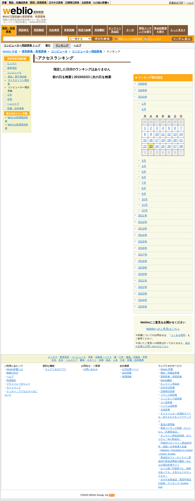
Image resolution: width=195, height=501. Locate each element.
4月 (144, 166)
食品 (108, 360)
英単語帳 (69, 30)
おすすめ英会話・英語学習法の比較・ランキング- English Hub (174, 483)
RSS (112, 495)
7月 (144, 182)
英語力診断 (84, 30)
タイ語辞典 (166, 402)
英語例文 (24, 30)
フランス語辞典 (168, 395)
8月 (144, 188)
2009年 (142, 90)
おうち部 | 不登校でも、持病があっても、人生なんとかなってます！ (174, 472)
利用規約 (11, 380)
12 (169, 134)
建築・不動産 (133, 357)
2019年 (142, 267)
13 (175, 134)
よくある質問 (178, 335)
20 (175, 140)
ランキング (62, 45)
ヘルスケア (13, 104)
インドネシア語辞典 (171, 398)
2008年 (142, 83)
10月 (145, 199)
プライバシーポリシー (18, 384)
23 (151, 146)
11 (163, 134)
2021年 (142, 280)
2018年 (142, 261)
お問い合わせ (90, 369)
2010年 (142, 96)
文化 (53, 360)
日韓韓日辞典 (72, 2)
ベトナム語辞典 (168, 406)
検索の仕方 (12, 372)
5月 (144, 171)
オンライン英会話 (114, 30)
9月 (144, 193)
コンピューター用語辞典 (87, 51)
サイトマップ (14, 387)
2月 (144, 109)
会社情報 (127, 372)
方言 (122, 360)
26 (169, 146)
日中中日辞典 (56, 2)
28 (181, 146)
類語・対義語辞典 (18, 2)
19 (169, 140)
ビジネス (12, 63)
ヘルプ (190, 2)
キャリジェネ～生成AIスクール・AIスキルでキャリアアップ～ (174, 417)
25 (163, 146)
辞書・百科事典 (15, 108)
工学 (9, 94)
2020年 (142, 274)
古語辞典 (86, 2)
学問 (9, 99)
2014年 (142, 235)
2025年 (142, 306)
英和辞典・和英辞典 (34, 51)
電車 (90, 357)
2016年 (142, 248)
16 (151, 140)
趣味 (82, 360)
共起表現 (54, 30)
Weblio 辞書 (10, 51)
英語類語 (39, 30)
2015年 (142, 241)
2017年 (142, 254)
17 (157, 140)
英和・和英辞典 (38, 2)
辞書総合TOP (176, 2)
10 (157, 134)
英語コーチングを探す (145, 30)
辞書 (4, 2)
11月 (145, 204)
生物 (101, 360)
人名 (115, 360)
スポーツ (91, 360)
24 (157, 146)
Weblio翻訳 (166, 380)
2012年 (142, 222)
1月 (144, 103)
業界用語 (12, 68)
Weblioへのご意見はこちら (163, 328)
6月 (144, 177)
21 (181, 140)
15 (145, 140)
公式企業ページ (130, 369)
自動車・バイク (103, 357)
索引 (47, 45)
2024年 (142, 300)
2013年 (142, 228)
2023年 (142, 293)
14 (181, 134)
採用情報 (127, 376)
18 (163, 140)
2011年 (142, 215)
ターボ (130, 30)
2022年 (142, 287)
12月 (145, 210)
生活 (61, 360)
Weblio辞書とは (15, 369)
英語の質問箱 (167, 424)
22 (145, 146)
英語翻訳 (99, 30)
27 (175, 146)
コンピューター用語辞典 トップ (22, 45)
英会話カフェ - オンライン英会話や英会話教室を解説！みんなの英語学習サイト (174, 461)
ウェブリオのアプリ (55, 369)
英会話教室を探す (160, 30)
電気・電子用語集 (17, 76)
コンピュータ (59, 51)
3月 (144, 160)
